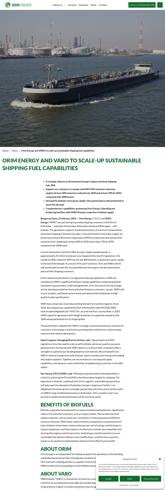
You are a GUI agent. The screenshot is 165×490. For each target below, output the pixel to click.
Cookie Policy (123, 485)
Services (72, 5)
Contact (103, 5)
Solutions (83, 5)
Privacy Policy (134, 485)
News (94, 5)
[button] (160, 459)
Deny (129, 479)
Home (5, 150)
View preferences (151, 479)
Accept (109, 479)
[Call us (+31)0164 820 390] (141, 5)
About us (57, 5)
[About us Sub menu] (65, 5)
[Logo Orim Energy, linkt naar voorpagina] (17, 5)
